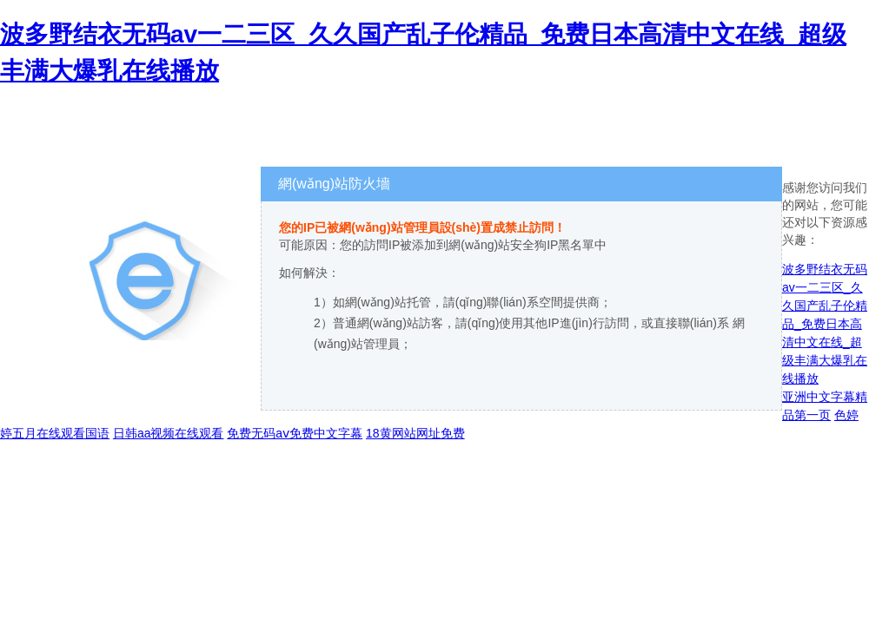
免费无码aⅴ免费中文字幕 (294, 433)
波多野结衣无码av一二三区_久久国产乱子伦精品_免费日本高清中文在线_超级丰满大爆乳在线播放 (824, 323)
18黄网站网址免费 (415, 433)
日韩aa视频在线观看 (168, 433)
